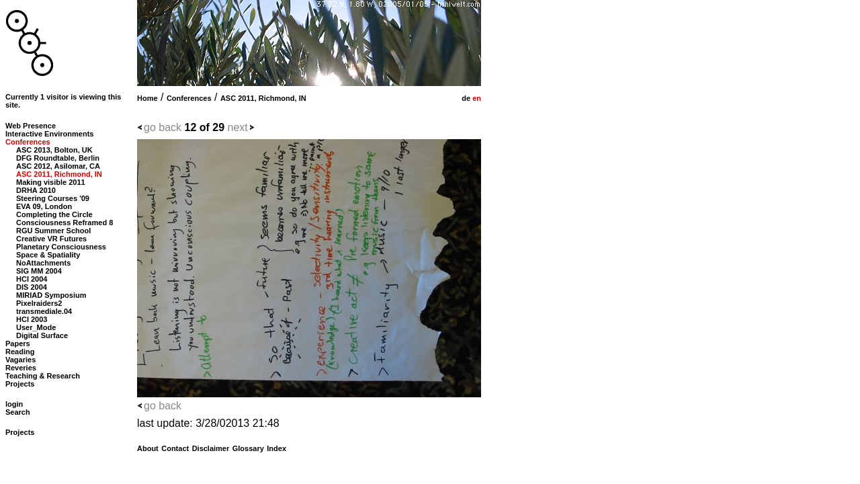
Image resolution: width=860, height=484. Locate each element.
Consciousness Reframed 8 (64, 222)
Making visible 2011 (50, 182)
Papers (17, 343)
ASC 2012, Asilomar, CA (58, 166)
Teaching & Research (42, 376)
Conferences (189, 98)
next (238, 127)
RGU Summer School (53, 231)
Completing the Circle (54, 214)
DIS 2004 (31, 287)
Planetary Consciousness (61, 247)
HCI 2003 (31, 319)
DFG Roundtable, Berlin (57, 158)
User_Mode (36, 327)
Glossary (248, 448)
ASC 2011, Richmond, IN (263, 98)
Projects (19, 384)
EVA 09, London (44, 206)
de (465, 98)
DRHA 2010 (36, 190)
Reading (19, 352)
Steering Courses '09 (52, 198)
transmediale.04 (44, 311)
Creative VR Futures (51, 239)
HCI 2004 (31, 279)
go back (162, 127)
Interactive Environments (49, 134)
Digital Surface (42, 335)
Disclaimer (211, 448)
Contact (175, 448)
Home (147, 98)
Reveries (20, 368)
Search (17, 412)
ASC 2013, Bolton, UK (54, 150)
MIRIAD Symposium (51, 295)
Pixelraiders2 (39, 303)
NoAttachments (43, 263)
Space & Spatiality (48, 255)
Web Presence (30, 126)
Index (276, 448)
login (14, 404)
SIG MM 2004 (39, 271)
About (148, 448)
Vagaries (20, 360)
